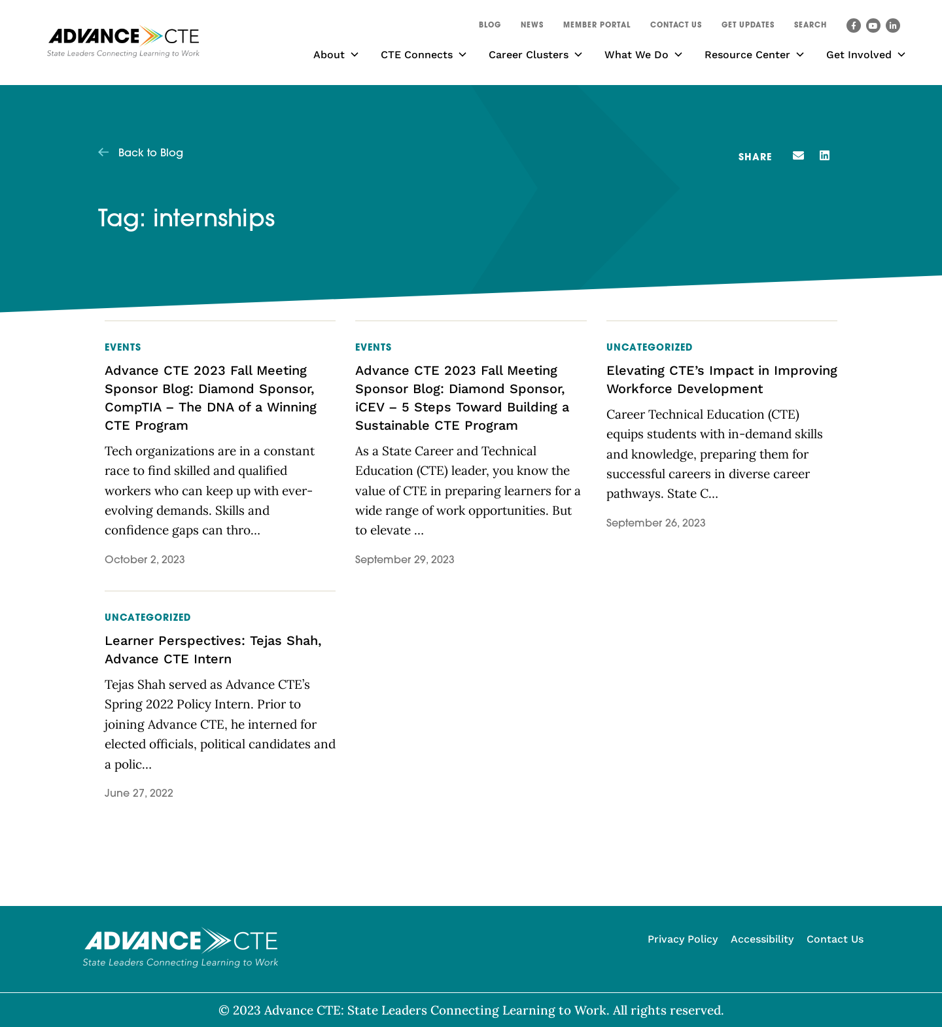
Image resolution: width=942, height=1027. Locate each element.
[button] (810, 27)
